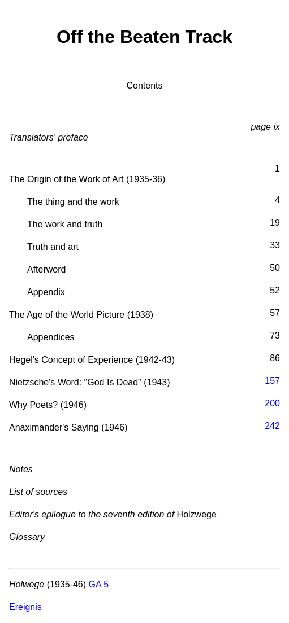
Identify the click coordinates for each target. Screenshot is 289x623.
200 (272, 403)
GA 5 (99, 584)
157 (272, 380)
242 (272, 426)
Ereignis (25, 607)
